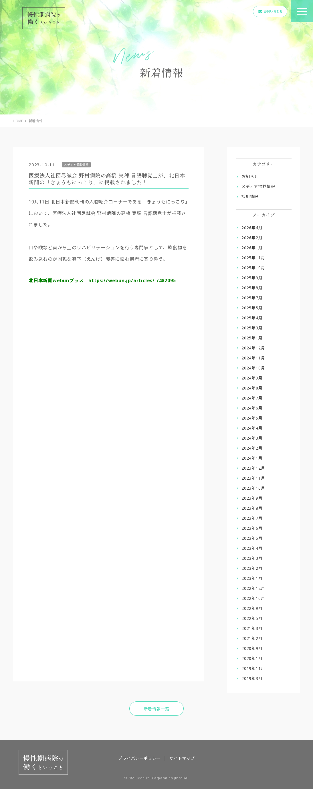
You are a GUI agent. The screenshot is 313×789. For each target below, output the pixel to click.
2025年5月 (252, 308)
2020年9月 (252, 648)
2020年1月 (252, 658)
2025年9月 (252, 277)
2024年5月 (252, 418)
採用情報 (249, 196)
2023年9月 (252, 498)
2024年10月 (253, 368)
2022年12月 (253, 588)
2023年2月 (252, 568)
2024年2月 (252, 448)
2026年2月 (252, 237)
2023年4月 (252, 548)
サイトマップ (182, 758)
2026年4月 (252, 227)
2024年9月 (252, 378)
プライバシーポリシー (139, 758)
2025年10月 (253, 267)
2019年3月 (252, 678)
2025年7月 (252, 297)
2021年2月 (252, 638)
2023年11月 (253, 478)
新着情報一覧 (156, 708)
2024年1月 (252, 458)
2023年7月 (252, 518)
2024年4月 (252, 428)
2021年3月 (252, 628)
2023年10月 (253, 488)
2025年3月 (252, 328)
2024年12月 (253, 348)
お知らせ (249, 176)
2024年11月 (253, 358)
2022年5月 (252, 618)
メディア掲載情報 (258, 186)
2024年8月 (252, 388)
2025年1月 (252, 338)
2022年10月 (253, 598)
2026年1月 (252, 247)
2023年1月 (252, 578)
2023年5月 (252, 538)
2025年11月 (253, 257)
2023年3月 (252, 558)
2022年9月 (252, 608)
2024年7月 (252, 398)
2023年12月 (253, 468)
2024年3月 (252, 438)
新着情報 (35, 120)
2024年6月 (252, 408)
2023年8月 (252, 508)
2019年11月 (253, 668)
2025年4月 (252, 318)
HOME (18, 120)
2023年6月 (252, 528)
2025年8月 (252, 287)
